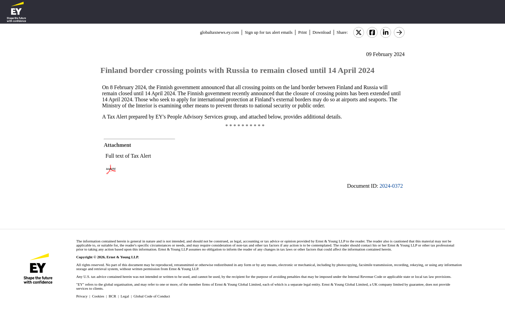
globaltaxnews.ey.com (219, 32)
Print (302, 32)
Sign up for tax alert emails (268, 32)
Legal (125, 296)
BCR (112, 296)
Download (322, 32)
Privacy (82, 296)
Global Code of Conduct (152, 296)
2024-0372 (391, 186)
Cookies (98, 296)
